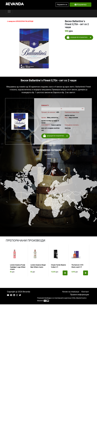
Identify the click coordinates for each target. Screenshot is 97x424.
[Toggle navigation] (9, 11)
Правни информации (79, 294)
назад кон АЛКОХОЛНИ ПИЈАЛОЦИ (20, 21)
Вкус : (66, 117)
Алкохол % (45, 105)
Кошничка (80, 4)
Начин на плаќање (70, 292)
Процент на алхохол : (48, 112)
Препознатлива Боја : (72, 112)
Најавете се (62, 4)
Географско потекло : (72, 125)
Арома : (44, 117)
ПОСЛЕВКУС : (46, 125)
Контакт (85, 292)
